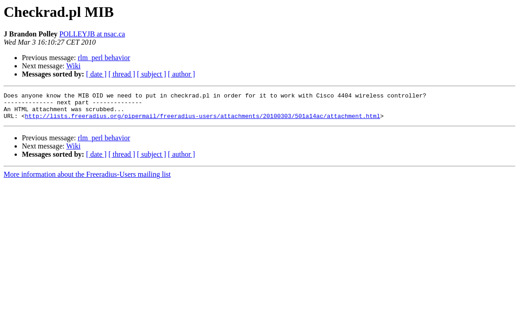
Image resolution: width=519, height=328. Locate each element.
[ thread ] (121, 74)
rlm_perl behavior (104, 58)
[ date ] (96, 74)
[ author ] (181, 74)
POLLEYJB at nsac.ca (92, 34)
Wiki (73, 66)
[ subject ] (151, 74)
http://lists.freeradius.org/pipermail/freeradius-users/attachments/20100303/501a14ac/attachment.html (202, 121)
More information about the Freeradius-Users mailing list (87, 180)
